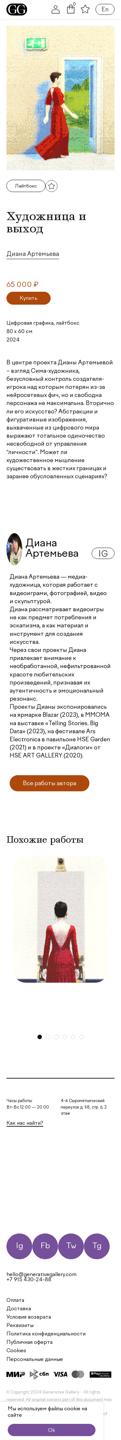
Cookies (16, 1351)
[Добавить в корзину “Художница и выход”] (28, 298)
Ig (19, 1246)
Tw (71, 1246)
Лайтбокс (26, 186)
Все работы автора (49, 783)
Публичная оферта (29, 1342)
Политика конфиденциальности (46, 1334)
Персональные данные (34, 1359)
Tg (97, 1246)
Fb (45, 1246)
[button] (71, 12)
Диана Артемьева (32, 254)
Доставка (18, 1309)
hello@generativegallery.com (41, 1274)
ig (103, 555)
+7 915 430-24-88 (28, 1280)
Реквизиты (20, 1325)
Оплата (15, 1300)
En (105, 10)
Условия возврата (28, 1317)
